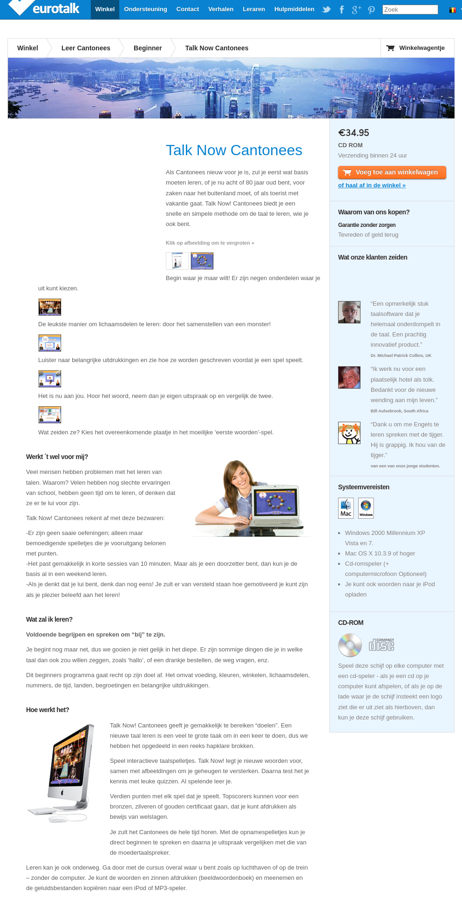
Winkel (105, 9)
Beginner (148, 48)
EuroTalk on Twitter (326, 10)
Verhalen (220, 9)
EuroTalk (44, 9)
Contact (188, 9)
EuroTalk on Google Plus (356, 10)
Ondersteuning (145, 9)
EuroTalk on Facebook (341, 10)
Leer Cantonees (85, 48)
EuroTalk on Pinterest (371, 10)
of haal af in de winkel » (372, 185)
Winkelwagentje (422, 47)
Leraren (254, 9)
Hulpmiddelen (294, 9)
